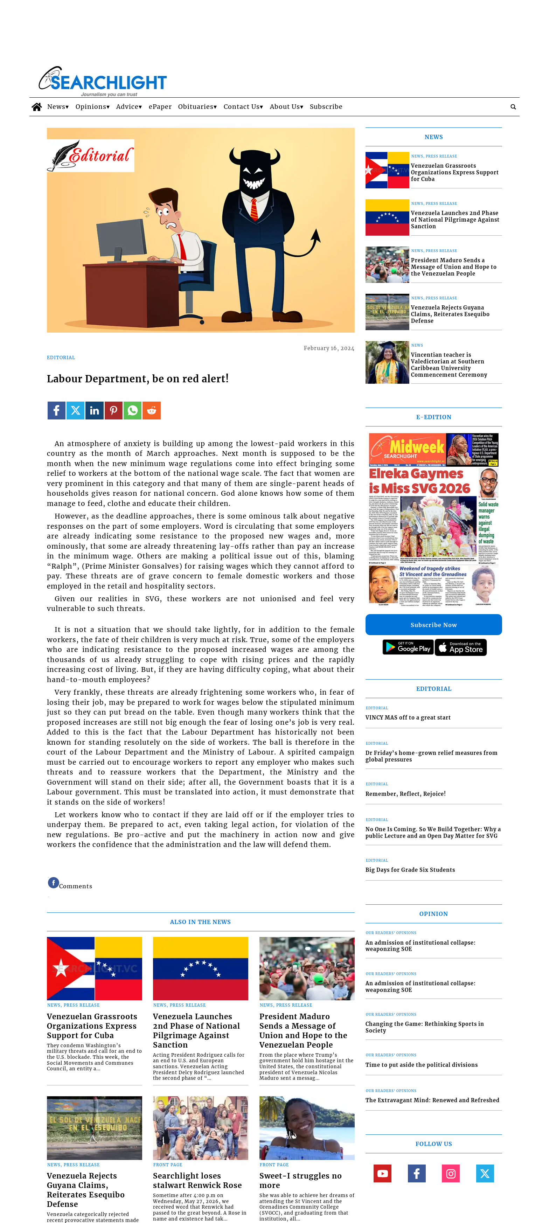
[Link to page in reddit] (151, 410)
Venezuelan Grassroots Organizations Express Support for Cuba (92, 1026)
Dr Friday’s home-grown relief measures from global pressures (432, 756)
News (56, 107)
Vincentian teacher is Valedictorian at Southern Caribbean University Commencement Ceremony (449, 365)
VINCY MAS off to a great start (408, 718)
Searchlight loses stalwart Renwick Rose (197, 1181)
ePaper (160, 107)
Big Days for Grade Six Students (410, 870)
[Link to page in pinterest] (114, 410)
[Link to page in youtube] (382, 1173)
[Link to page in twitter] (75, 410)
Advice (127, 107)
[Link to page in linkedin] (94, 410)
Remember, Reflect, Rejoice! (406, 794)
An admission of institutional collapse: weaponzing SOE (421, 946)
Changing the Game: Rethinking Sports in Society (425, 1027)
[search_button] (513, 106)
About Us (285, 107)
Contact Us (242, 107)
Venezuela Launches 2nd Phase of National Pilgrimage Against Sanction (196, 1031)
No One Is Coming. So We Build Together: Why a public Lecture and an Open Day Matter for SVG (433, 832)
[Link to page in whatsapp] (132, 410)
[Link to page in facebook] (56, 410)
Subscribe (326, 107)
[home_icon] (36, 106)
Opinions (91, 107)
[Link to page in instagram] (451, 1173)
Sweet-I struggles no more (300, 1181)
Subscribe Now (434, 624)
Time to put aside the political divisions (422, 1065)
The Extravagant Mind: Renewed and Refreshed (433, 1100)
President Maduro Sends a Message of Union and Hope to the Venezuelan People (303, 1031)
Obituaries (196, 107)
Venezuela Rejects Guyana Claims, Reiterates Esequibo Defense (86, 1190)
